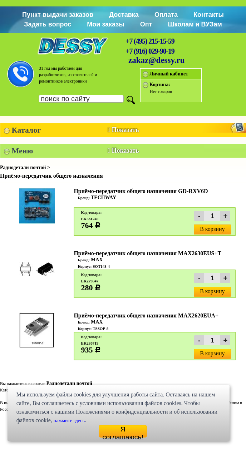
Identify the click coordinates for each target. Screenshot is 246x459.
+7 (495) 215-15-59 (150, 41)
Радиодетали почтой (69, 383)
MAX (97, 259)
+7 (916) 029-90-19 (150, 51)
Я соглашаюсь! (122, 431)
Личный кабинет (168, 73)
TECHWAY (103, 197)
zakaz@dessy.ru (156, 60)
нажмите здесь (69, 420)
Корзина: (159, 84)
